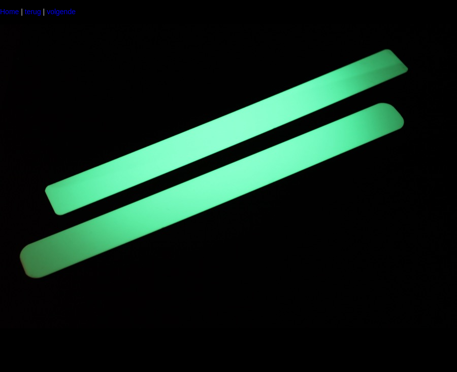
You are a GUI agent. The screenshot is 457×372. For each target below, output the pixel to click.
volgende (61, 12)
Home (9, 12)
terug (33, 12)
